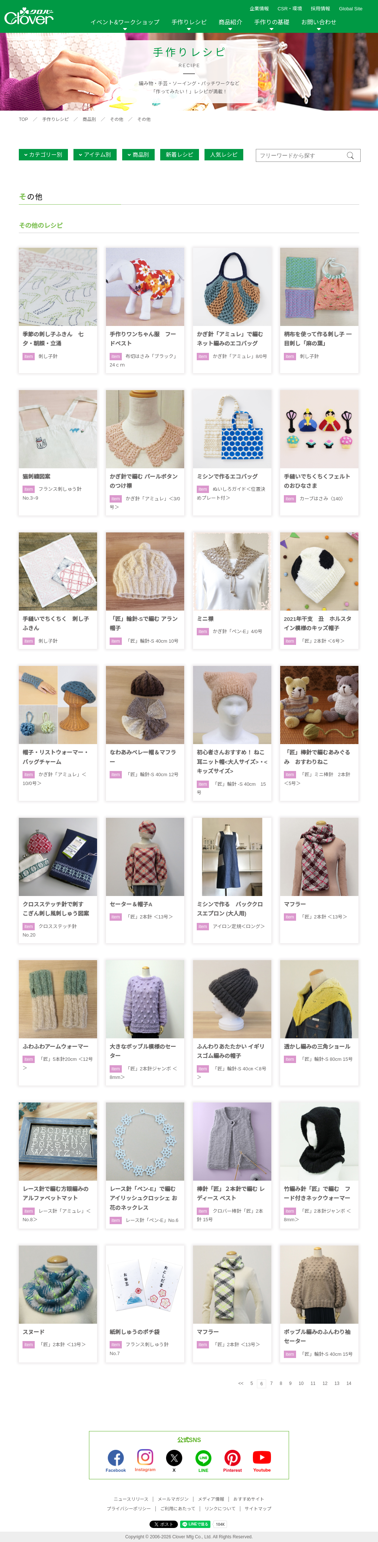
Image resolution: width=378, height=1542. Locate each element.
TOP (23, 119)
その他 (116, 119)
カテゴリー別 (45, 155)
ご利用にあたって (177, 1508)
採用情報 (320, 8)
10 (301, 1383)
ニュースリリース (131, 1499)
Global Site (350, 8)
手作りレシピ (189, 22)
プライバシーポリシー (129, 1508)
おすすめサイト (248, 1499)
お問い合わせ (319, 22)
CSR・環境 (290, 8)
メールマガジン (173, 1499)
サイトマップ (258, 1508)
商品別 (89, 119)
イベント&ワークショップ (124, 22)
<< (241, 1383)
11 (312, 1383)
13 (336, 1383)
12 (325, 1383)
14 (348, 1383)
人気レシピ (224, 155)
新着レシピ (179, 155)
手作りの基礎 (271, 22)
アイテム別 (97, 155)
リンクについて (220, 1508)
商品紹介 (230, 22)
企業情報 (259, 8)
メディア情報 (211, 1499)
